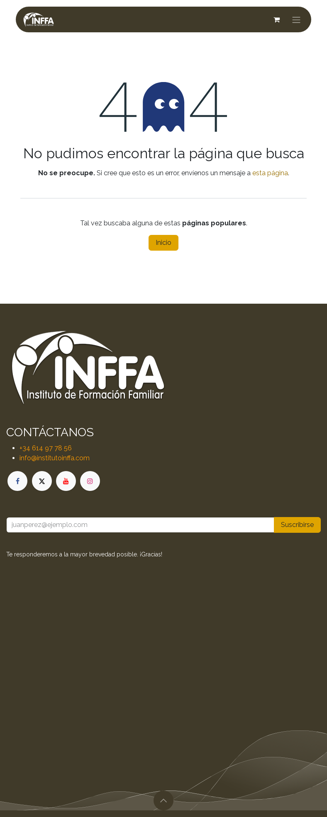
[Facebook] (17, 481)
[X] (42, 481)
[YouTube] (66, 481)
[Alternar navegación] (296, 19)
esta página (270, 173)
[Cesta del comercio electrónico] (276, 19)
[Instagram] (90, 481)
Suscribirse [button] (297, 525)
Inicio (163, 243)
